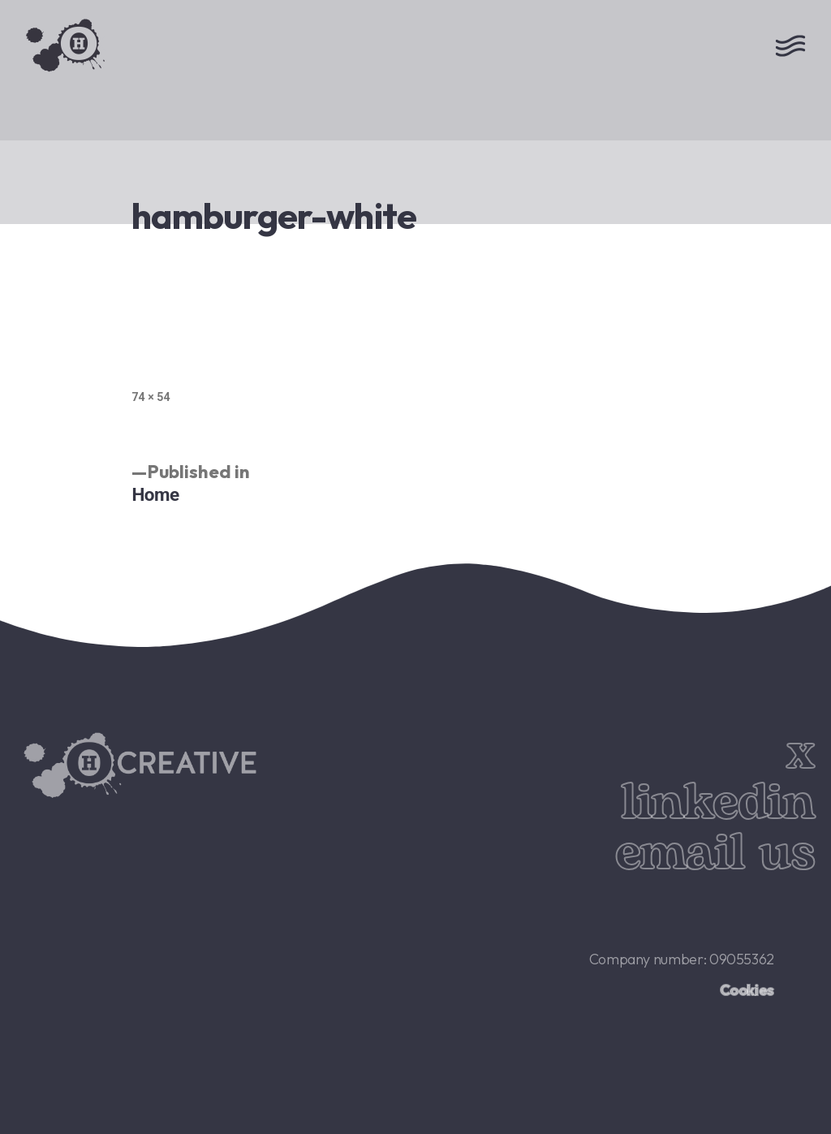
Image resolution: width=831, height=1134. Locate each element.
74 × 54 (150, 396)
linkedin (718, 803)
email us (715, 853)
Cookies (747, 990)
